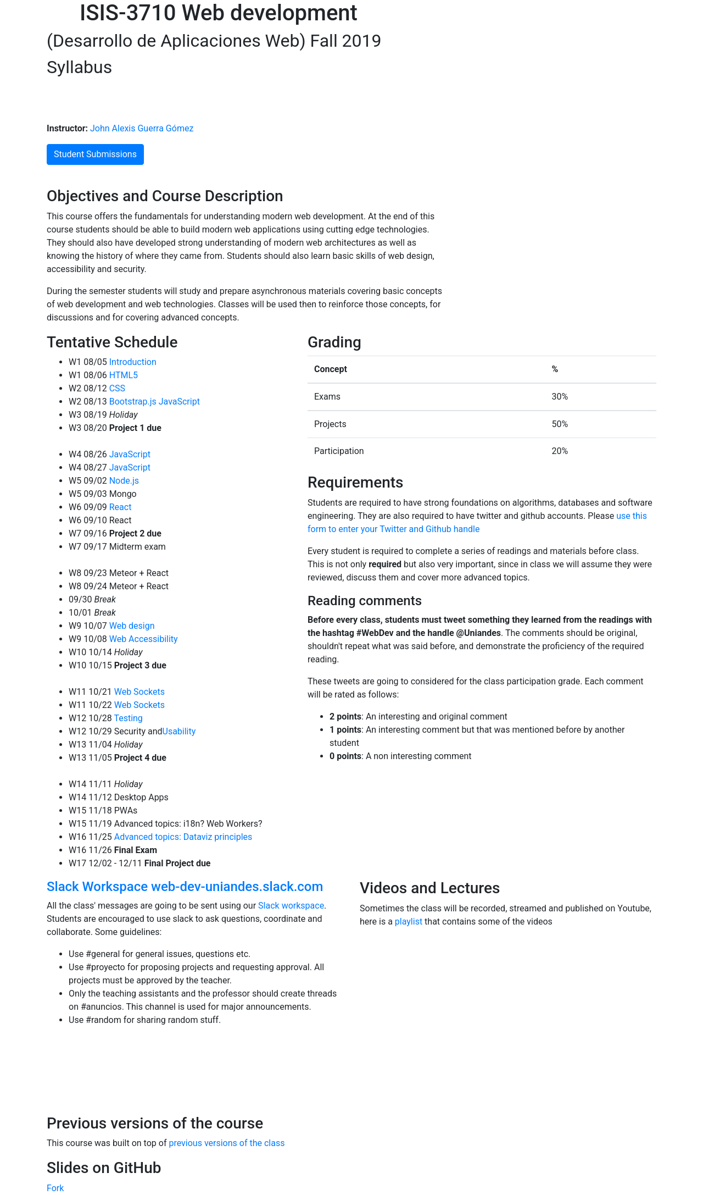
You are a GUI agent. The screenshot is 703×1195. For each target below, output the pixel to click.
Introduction (132, 362)
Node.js (123, 480)
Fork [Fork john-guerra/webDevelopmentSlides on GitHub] (55, 1188)
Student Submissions (95, 154)
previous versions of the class (226, 1143)
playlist (408, 921)
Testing (127, 718)
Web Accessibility (142, 639)
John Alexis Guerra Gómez (140, 128)
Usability (179, 731)
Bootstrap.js (132, 401)
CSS (116, 388)
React (119, 507)
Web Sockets (138, 692)
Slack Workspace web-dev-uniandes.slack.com (185, 886)
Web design (131, 626)
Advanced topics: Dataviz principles (182, 837)
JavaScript (178, 401)
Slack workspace (291, 905)
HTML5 (122, 375)
